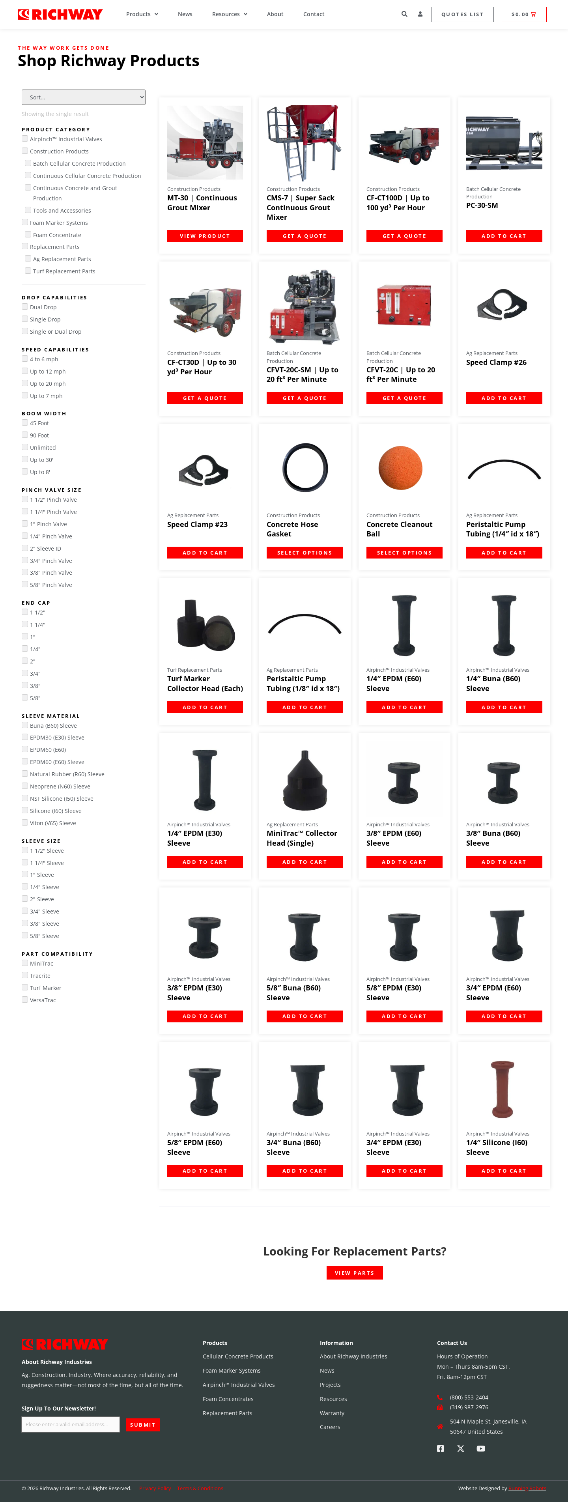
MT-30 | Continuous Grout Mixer (202, 202)
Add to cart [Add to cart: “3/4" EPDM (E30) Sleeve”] (404, 1170)
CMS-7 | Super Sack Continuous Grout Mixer (300, 207)
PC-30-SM (482, 205)
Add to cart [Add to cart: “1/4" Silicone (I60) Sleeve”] (504, 1170)
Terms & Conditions (200, 1488)
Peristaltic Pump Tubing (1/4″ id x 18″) (502, 529)
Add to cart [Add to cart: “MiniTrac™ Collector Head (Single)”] (305, 861)
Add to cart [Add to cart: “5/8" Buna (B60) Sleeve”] (305, 1016)
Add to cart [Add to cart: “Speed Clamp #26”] (504, 398)
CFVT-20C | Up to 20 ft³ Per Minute (400, 374)
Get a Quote (305, 235)
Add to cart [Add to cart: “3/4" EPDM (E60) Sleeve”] (504, 1016)
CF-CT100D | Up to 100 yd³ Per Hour (398, 202)
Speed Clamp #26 (496, 362)
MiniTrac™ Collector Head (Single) (302, 838)
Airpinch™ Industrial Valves (398, 669)
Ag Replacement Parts (492, 353)
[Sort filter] (84, 97)
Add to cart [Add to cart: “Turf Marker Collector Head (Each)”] (205, 707)
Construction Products (193, 188)
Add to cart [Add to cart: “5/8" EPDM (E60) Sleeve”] (205, 1170)
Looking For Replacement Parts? (355, 1251)
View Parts (355, 1272)
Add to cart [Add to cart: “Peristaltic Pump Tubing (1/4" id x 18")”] (504, 552)
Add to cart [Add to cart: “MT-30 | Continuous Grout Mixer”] (205, 236)
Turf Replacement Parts (194, 669)
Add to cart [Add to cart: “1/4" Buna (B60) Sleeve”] (504, 707)
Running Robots (527, 1488)
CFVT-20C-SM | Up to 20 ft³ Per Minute (302, 374)
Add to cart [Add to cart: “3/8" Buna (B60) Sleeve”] (504, 861)
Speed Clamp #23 (197, 524)
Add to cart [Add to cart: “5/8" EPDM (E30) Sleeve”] (404, 1016)
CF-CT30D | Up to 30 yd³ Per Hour (201, 367)
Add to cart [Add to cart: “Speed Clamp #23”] (205, 552)
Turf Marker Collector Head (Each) (205, 683)
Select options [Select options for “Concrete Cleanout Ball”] (404, 552)
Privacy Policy (155, 1488)
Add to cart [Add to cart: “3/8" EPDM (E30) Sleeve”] (205, 1016)
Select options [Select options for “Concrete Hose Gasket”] (305, 552)
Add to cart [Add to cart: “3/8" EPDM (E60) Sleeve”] (404, 861)
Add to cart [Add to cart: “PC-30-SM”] (504, 235)
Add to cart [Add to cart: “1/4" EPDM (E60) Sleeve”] (404, 707)
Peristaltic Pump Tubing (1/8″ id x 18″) (303, 683)
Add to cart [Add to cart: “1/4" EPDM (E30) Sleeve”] (205, 861)
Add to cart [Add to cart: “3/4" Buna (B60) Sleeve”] (305, 1170)
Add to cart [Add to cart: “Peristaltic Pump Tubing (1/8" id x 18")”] (305, 707)
